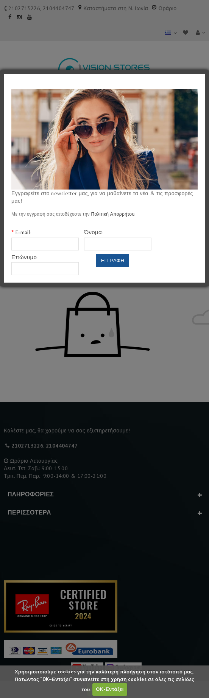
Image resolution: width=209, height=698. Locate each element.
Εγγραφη (113, 260)
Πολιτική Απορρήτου (112, 214)
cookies (67, 671)
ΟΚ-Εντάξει (109, 689)
